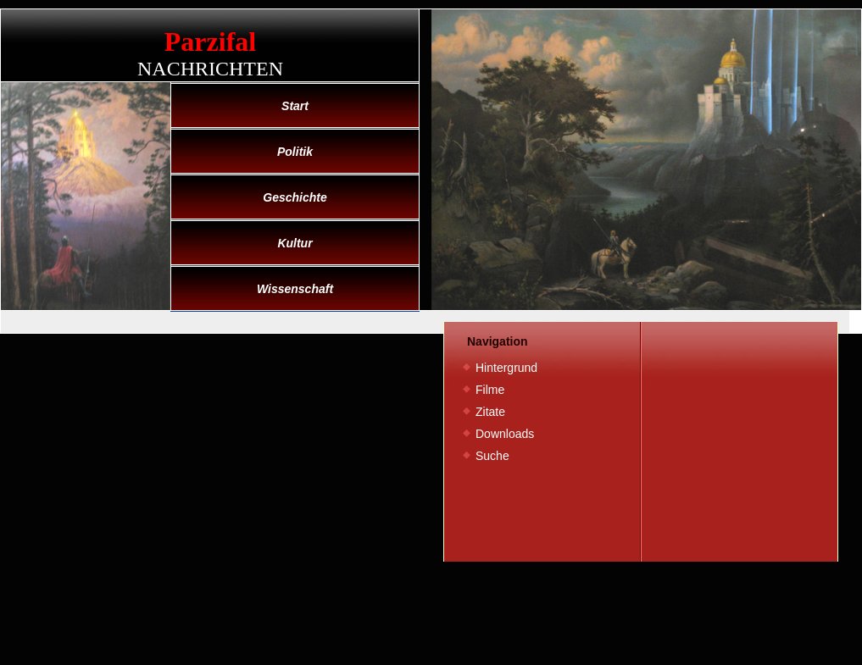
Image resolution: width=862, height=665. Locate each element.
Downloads (504, 434)
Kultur (294, 243)
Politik (295, 151)
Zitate (490, 411)
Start (295, 106)
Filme (489, 389)
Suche (492, 456)
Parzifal (210, 41)
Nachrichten (210, 69)
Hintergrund (506, 367)
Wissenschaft (295, 289)
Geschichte (294, 197)
